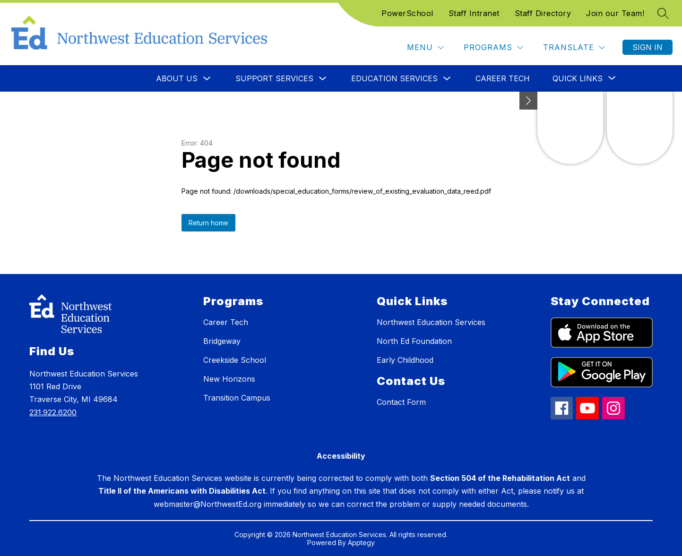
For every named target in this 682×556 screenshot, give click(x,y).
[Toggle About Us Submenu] (207, 78)
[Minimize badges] (528, 101)
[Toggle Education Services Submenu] (447, 78)
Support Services (274, 78)
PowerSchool (407, 13)
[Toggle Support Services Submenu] (322, 78)
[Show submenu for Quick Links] (578, 78)
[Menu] (425, 47)
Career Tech (502, 78)
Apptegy (361, 543)
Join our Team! (615, 13)
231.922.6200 (53, 412)
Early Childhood (405, 360)
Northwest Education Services (431, 322)
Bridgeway (222, 341)
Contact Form (401, 402)
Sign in (647, 47)
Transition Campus (236, 397)
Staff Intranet (474, 13)
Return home (208, 223)
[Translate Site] (574, 47)
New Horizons (229, 379)
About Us (177, 78)
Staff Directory (543, 13)
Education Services (394, 78)
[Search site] (663, 13)
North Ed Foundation (414, 341)
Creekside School (234, 360)
